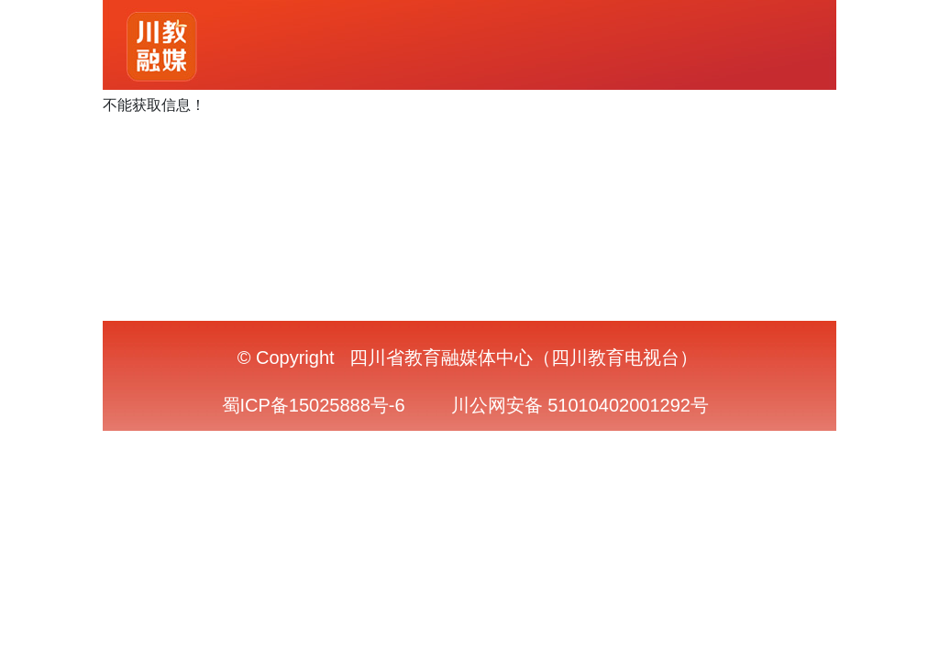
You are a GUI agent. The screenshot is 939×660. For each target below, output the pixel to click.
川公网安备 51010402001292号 (580, 405)
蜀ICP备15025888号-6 (313, 405)
